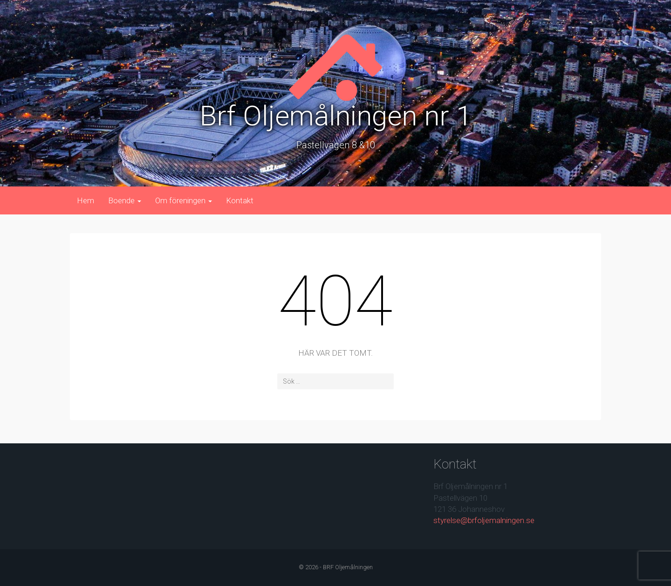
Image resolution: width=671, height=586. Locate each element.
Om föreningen (183, 200)
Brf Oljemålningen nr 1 (336, 115)
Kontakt (239, 200)
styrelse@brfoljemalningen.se (483, 520)
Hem (85, 200)
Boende (124, 200)
